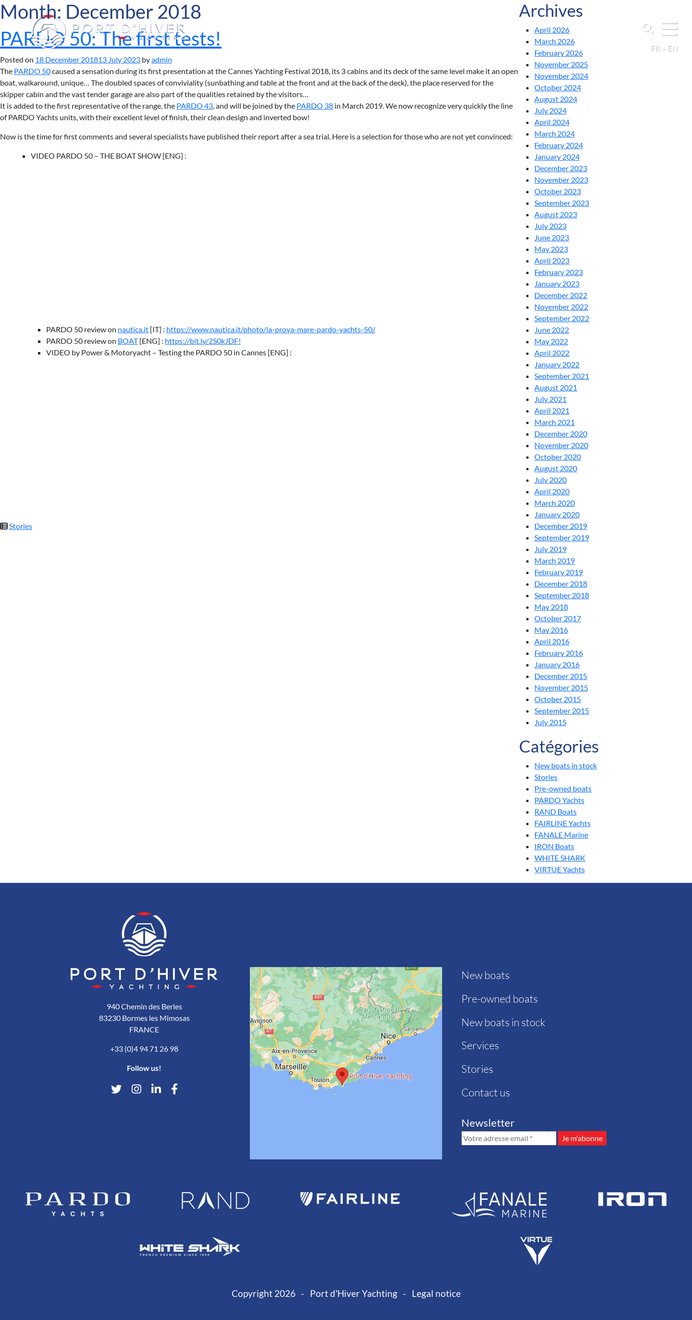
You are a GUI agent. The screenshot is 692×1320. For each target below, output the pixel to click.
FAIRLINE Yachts (562, 823)
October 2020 (557, 456)
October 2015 (557, 699)
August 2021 (555, 387)
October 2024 (557, 87)
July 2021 (550, 398)
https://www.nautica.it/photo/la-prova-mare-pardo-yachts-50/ (270, 329)
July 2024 (550, 110)
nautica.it (133, 329)
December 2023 (560, 168)
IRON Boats (554, 846)
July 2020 (550, 479)
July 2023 (550, 225)
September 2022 (561, 318)
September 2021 (561, 375)
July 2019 (550, 548)
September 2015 (561, 710)
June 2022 (551, 329)
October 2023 (557, 191)
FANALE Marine (561, 834)
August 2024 (555, 98)
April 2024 (551, 121)
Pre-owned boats (563, 788)
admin (161, 59)
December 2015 (560, 675)
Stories (20, 525)
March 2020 (554, 502)
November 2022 (561, 306)
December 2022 (560, 295)
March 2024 (554, 133)
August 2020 (555, 468)
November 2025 (561, 64)
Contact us (485, 1092)
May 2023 (551, 248)
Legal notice (436, 1293)
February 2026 (558, 52)
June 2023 (551, 237)
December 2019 (560, 525)
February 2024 (558, 145)
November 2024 (561, 75)
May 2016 (551, 629)
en (672, 47)
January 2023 (557, 283)
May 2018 (551, 606)
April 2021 (551, 410)
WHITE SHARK (559, 857)
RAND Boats (555, 811)
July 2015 (550, 722)
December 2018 (560, 583)
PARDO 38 (315, 105)
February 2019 (558, 572)
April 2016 (551, 641)
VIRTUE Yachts (559, 869)
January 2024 (557, 156)
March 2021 (554, 422)
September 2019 (561, 537)
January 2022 (557, 364)
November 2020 (561, 445)
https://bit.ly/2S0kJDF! (203, 340)
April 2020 (551, 491)
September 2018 (561, 595)
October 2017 (557, 618)
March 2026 (554, 41)
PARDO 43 (194, 105)
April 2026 (551, 29)
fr (655, 47)
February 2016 (558, 652)
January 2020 (557, 514)
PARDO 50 (32, 70)
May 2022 (551, 341)
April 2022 (551, 352)
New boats (485, 974)
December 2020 (560, 433)
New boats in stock (565, 765)
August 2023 (555, 214)
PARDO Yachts (559, 800)
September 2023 (561, 202)
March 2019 (554, 560)
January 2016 (557, 664)
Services (480, 1045)
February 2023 (558, 272)
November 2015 (561, 687)
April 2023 (551, 260)
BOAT (128, 340)
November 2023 (561, 179)
